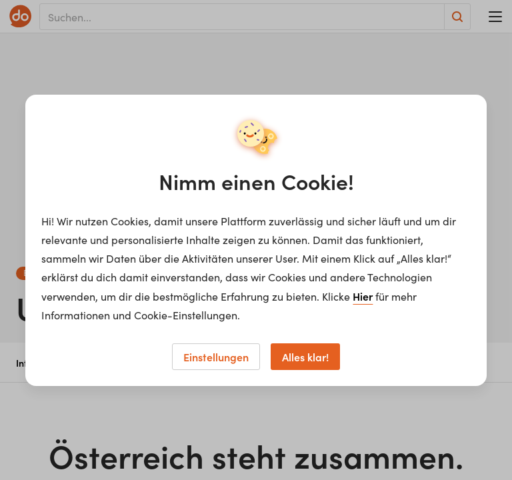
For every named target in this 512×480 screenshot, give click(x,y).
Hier (363, 296)
